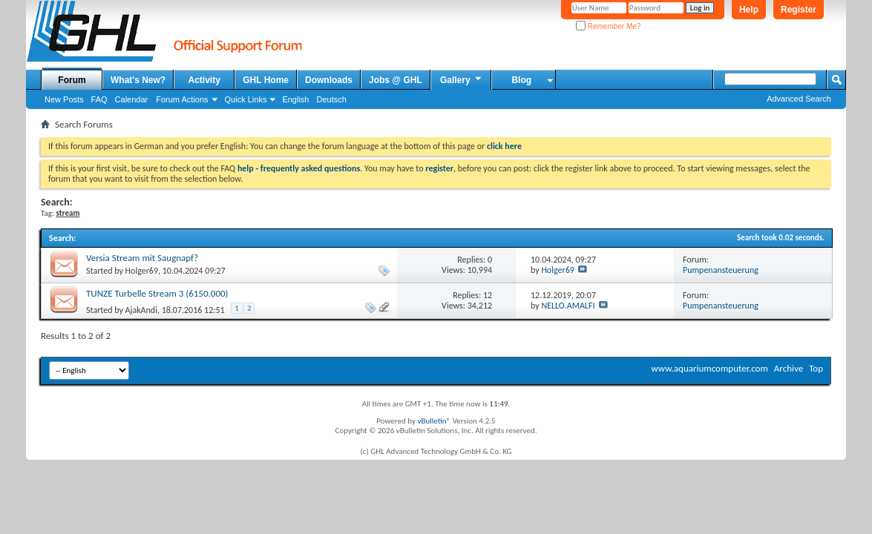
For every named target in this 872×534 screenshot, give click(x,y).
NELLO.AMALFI (567, 305)
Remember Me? (608, 26)
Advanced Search (799, 98)
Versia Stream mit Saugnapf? (142, 257)
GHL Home (266, 80)
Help (748, 9)
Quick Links (246, 99)
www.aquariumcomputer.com (709, 368)
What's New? (138, 80)
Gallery (461, 79)
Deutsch (331, 99)
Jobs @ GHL (395, 80)
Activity (204, 80)
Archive (788, 368)
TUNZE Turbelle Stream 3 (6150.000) (157, 293)
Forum (71, 80)
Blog (521, 80)
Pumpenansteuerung (720, 270)
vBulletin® (433, 421)
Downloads (329, 80)
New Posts (64, 99)
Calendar (131, 99)
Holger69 (141, 271)
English (295, 99)
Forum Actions (182, 99)
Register (798, 9)
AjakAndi (141, 310)
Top (816, 368)
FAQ (99, 99)
